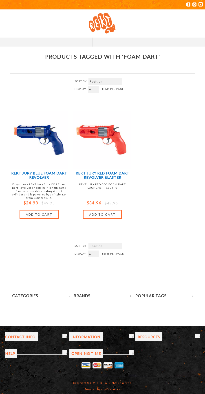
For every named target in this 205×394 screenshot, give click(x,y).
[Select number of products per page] (93, 89)
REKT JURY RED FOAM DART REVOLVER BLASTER (102, 175)
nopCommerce (111, 389)
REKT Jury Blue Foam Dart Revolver (39, 175)
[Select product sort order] (105, 81)
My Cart (108, 42)
